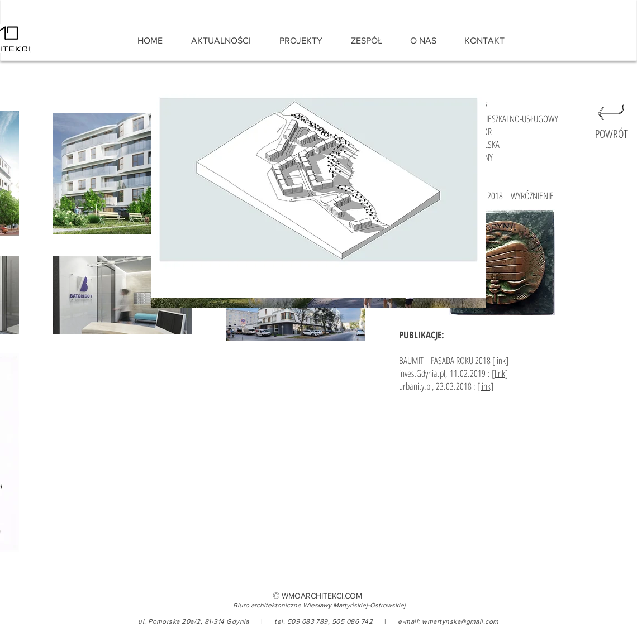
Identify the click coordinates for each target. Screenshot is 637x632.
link (500, 360)
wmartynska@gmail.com (460, 621)
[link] (500, 373)
